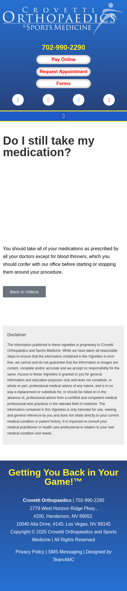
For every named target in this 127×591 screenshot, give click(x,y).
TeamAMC (64, 559)
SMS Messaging (65, 551)
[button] (63, 116)
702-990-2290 (63, 47)
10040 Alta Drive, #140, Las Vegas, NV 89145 (63, 524)
